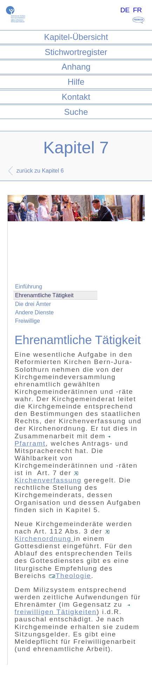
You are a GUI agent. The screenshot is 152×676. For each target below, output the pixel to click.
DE (125, 10)
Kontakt (76, 97)
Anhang (76, 66)
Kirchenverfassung (48, 478)
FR (137, 10)
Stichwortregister (76, 52)
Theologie (70, 575)
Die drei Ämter (33, 304)
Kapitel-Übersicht (76, 37)
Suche (76, 112)
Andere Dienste (34, 312)
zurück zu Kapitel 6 (40, 171)
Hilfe (76, 81)
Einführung (28, 287)
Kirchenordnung (62, 536)
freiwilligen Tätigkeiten (73, 609)
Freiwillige (27, 321)
